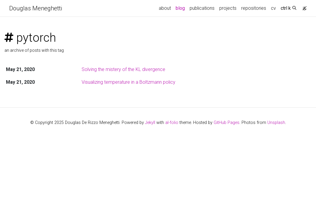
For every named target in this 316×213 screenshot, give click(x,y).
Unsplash (276, 122)
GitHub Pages (226, 122)
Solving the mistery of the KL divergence (123, 69)
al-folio (171, 122)
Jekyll (150, 122)
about (165, 8)
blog (180, 8)
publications (202, 8)
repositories (253, 8)
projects (227, 8)
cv (273, 8)
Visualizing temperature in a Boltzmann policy (128, 82)
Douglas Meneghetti (35, 8)
